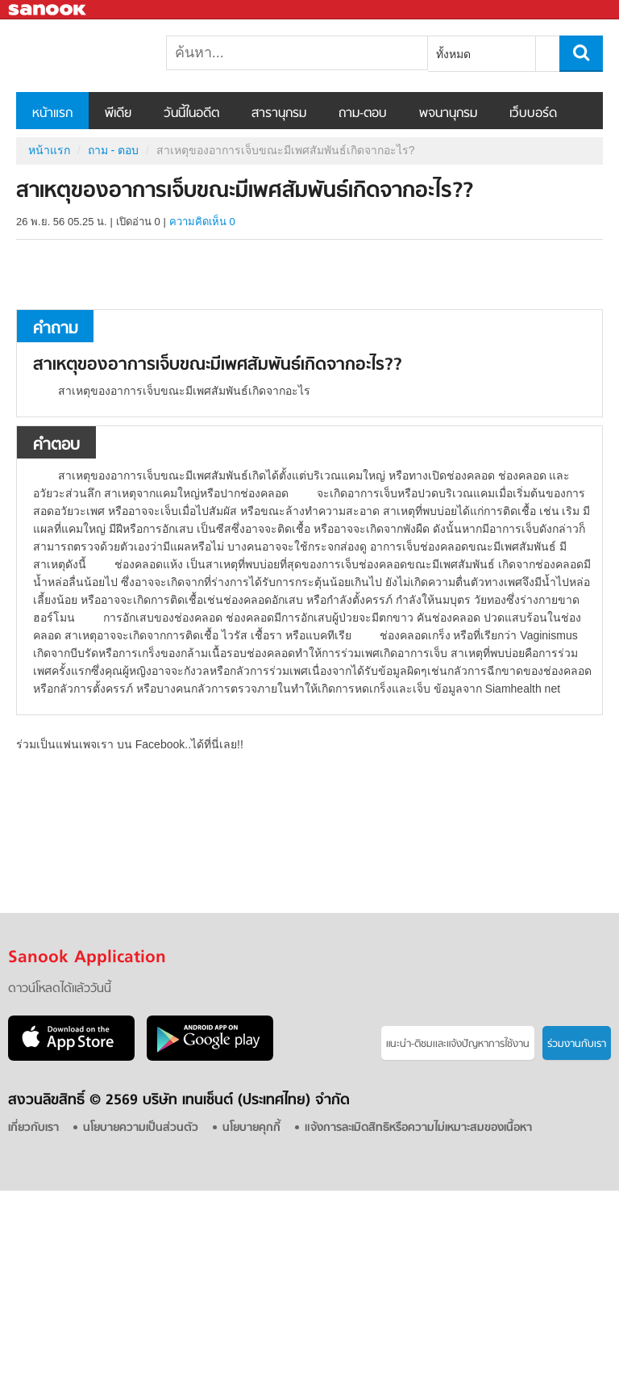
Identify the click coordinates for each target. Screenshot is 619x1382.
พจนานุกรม (448, 113)
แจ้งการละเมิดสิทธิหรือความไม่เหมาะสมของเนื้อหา (418, 1128)
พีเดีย (118, 113)
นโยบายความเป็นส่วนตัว (140, 1128)
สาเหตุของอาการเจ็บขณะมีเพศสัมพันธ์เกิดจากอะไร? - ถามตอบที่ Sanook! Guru (100, 55)
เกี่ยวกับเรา (33, 1128)
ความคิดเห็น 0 (202, 222)
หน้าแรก (52, 113)
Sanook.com (48, 10)
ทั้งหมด (453, 54)
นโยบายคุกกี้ (251, 1128)
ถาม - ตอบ (113, 150)
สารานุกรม (278, 113)
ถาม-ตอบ (363, 113)
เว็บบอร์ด (533, 113)
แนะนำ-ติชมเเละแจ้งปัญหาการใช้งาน (458, 1044)
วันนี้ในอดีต (191, 113)
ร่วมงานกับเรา (576, 1044)
